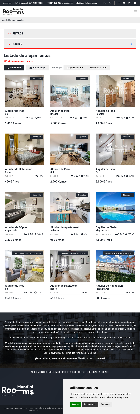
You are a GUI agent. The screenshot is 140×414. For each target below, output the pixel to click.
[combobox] (75, 67)
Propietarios (68, 372)
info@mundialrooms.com (86, 3)
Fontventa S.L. (33, 411)
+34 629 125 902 (53, 3)
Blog (92, 372)
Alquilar (20, 20)
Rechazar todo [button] (90, 404)
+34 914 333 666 (36, 3)
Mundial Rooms (8, 20)
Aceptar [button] (75, 404)
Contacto (82, 372)
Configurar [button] (105, 404)
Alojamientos (39, 372)
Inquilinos (54, 372)
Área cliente (102, 372)
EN (110, 3)
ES (104, 3)
